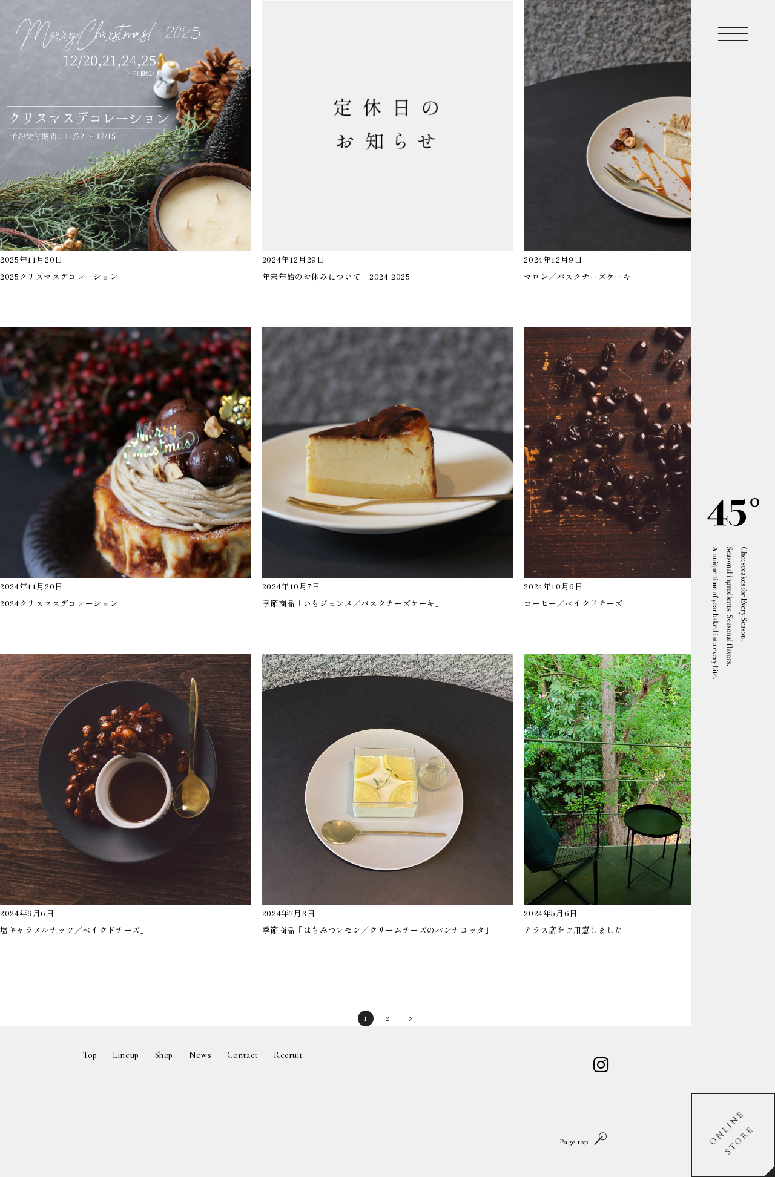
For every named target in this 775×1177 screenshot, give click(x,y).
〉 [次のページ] (409, 1018)
